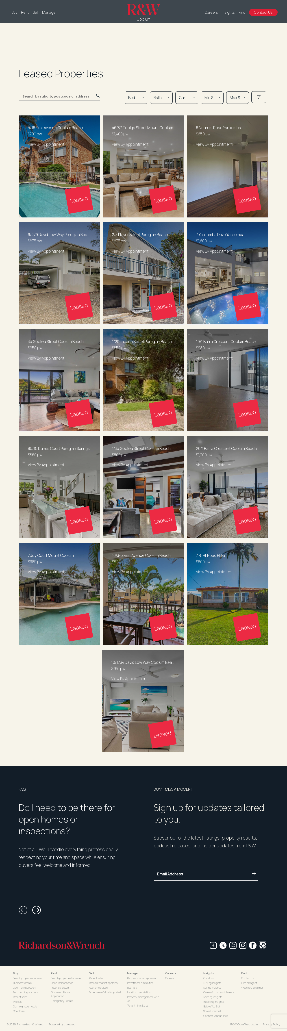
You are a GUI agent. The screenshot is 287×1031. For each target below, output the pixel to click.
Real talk (132, 988)
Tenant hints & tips (137, 1005)
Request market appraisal (103, 983)
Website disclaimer (252, 988)
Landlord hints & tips (138, 992)
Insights (228, 12)
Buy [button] (15, 973)
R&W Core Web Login (244, 1024)
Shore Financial (212, 1011)
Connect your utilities (215, 1016)
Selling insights (212, 988)
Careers (211, 12)
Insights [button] (208, 973)
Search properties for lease (66, 978)
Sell (35, 12)
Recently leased (60, 988)
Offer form (19, 1011)
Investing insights (213, 1002)
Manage (49, 12)
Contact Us (263, 12)
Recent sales (20, 997)
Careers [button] (170, 973)
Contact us (247, 978)
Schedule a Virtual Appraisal (105, 992)
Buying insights (212, 983)
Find (242, 12)
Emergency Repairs (62, 1001)
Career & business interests (218, 992)
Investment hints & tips (140, 983)
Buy (14, 12)
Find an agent (249, 983)
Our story (208, 978)
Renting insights (212, 997)
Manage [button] (132, 973)
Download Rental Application (60, 994)
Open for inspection (24, 988)
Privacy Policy (271, 1024)
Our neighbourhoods (25, 1006)
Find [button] (244, 973)
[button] (23, 910)
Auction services (98, 988)
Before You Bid (211, 1006)
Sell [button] (91, 973)
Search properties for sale (27, 978)
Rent (25, 12)
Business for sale (22, 983)
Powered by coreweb (62, 1024)
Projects (17, 1002)
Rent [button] (54, 973)
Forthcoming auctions (25, 992)
